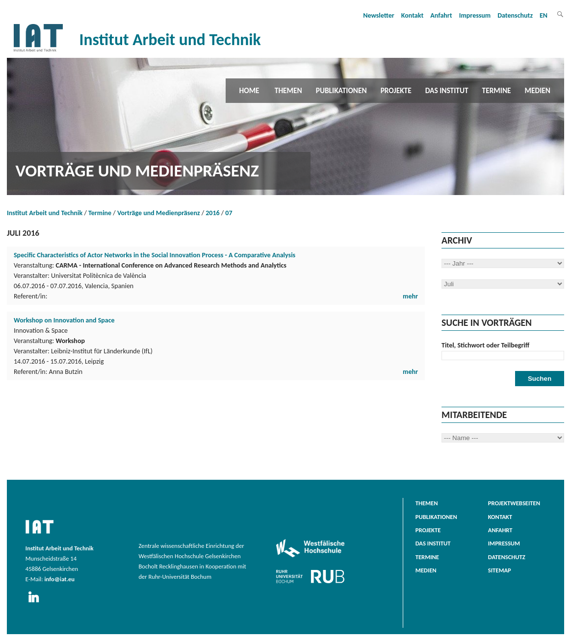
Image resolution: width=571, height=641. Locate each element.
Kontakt (412, 15)
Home (249, 90)
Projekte (396, 90)
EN (543, 15)
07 (228, 213)
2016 (212, 213)
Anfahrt (441, 15)
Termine (496, 90)
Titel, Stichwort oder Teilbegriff (485, 345)
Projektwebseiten (514, 503)
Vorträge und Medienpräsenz (158, 213)
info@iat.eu (59, 579)
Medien (537, 90)
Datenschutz (515, 15)
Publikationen (341, 90)
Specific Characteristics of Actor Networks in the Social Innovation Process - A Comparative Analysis (154, 255)
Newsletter (378, 15)
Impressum (475, 15)
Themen (288, 90)
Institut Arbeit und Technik (44, 213)
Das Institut (446, 90)
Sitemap (499, 570)
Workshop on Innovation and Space (64, 320)
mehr (410, 296)
